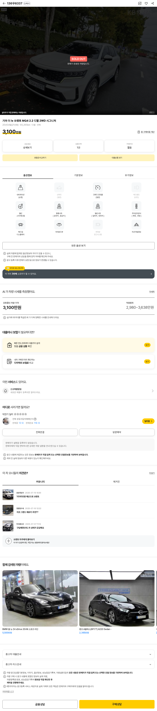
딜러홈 (147, 421)
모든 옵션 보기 (78, 245)
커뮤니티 (40, 481)
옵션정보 (27, 175)
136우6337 (19, 3)
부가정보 (129, 175)
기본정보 (78, 175)
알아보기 (78, 345)
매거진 (116, 481)
